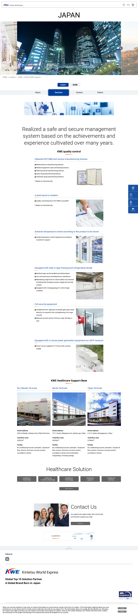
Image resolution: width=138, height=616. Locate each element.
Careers (112, 5)
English (63, 85)
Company (73, 5)
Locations (89, 5)
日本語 (75, 85)
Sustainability (104, 5)
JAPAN (20, 77)
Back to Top (69, 548)
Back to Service (69, 489)
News (96, 5)
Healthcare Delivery (111, 479)
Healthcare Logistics (90, 479)
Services (81, 5)
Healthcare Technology (69, 479)
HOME (5, 77)
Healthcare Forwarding (27, 479)
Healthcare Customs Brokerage (48, 479)
